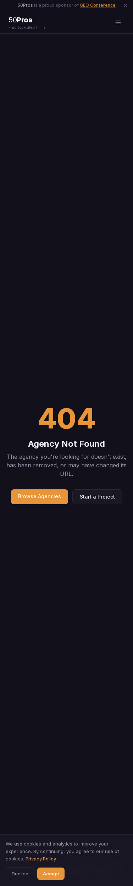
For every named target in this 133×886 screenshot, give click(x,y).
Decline (20, 873)
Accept (51, 873)
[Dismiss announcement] (125, 5)
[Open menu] (118, 22)
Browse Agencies (39, 496)
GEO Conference (98, 5)
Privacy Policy (41, 858)
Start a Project (97, 497)
